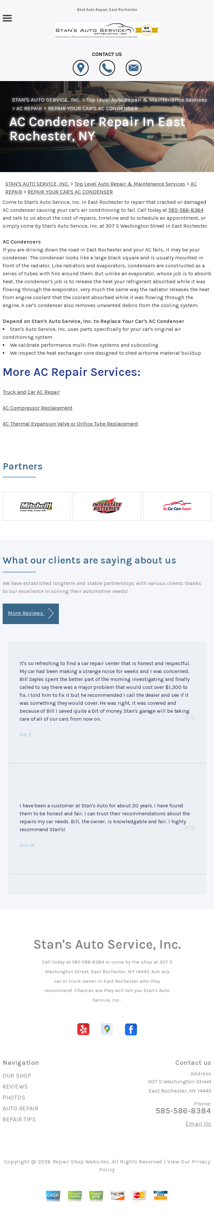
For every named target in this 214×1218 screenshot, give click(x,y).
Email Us (198, 1124)
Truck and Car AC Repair (31, 392)
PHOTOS (14, 1097)
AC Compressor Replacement (37, 408)
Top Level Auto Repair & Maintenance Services (146, 99)
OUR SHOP (17, 1075)
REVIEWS (15, 1086)
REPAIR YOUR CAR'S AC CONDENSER (93, 108)
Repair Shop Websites (81, 1161)
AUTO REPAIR (20, 1108)
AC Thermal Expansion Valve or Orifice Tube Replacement (70, 424)
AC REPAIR (29, 108)
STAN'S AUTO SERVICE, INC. (46, 99)
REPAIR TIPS (19, 1119)
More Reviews (30, 613)
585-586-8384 (185, 210)
